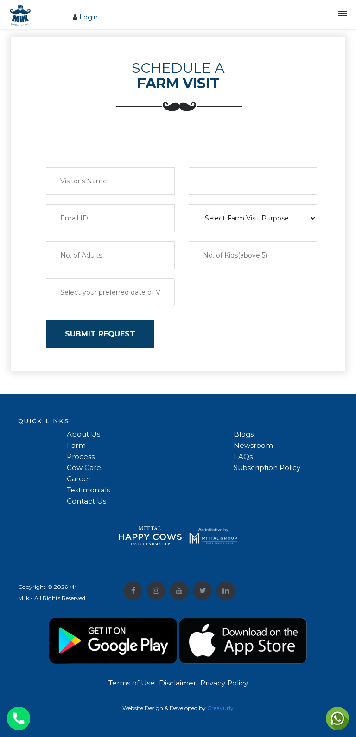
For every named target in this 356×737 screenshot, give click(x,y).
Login (88, 17)
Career (79, 478)
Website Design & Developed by (178, 708)
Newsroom (253, 445)
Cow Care (84, 467)
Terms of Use (131, 683)
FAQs (243, 456)
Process (81, 456)
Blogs (244, 434)
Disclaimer (176, 683)
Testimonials (88, 489)
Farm (76, 445)
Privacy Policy (223, 683)
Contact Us (86, 501)
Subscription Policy (267, 467)
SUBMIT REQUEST (100, 334)
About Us (83, 434)
